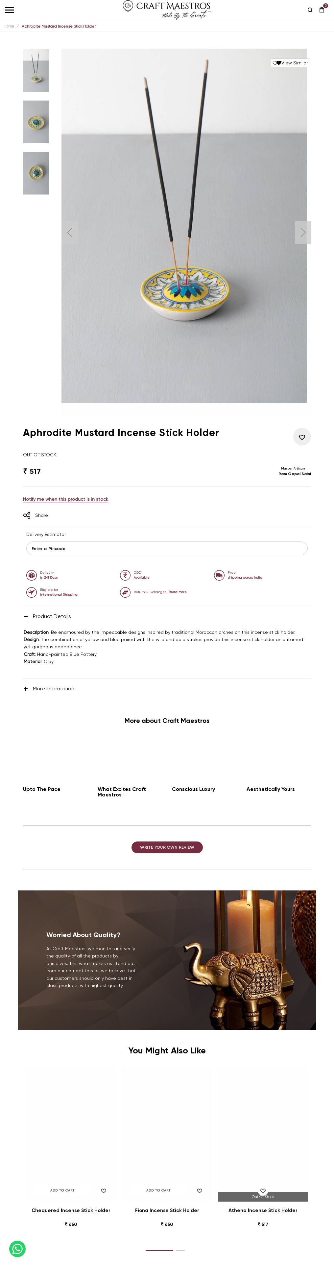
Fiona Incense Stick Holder (167, 1210)
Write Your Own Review (167, 847)
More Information (53, 688)
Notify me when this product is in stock (65, 499)
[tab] (167, 616)
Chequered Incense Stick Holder (71, 1210)
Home (9, 26)
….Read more (176, 592)
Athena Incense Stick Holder (263, 1210)
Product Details (52, 616)
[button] (69, 232)
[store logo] (167, 9)
